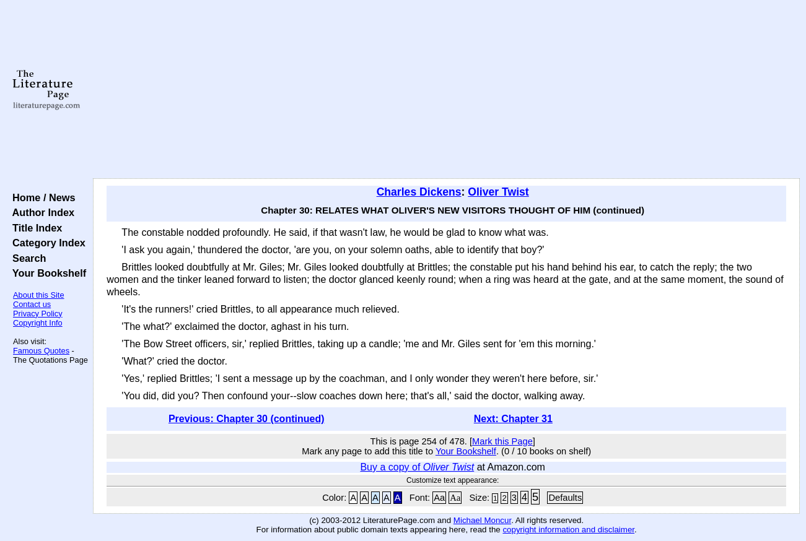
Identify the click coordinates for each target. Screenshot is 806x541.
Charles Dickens (419, 192)
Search (26, 258)
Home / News (41, 197)
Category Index (46, 242)
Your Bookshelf (46, 273)
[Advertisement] (446, 89)
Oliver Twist (498, 192)
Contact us (32, 304)
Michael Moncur (482, 520)
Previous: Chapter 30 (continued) (247, 418)
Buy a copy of (417, 467)
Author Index (40, 212)
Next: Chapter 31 (513, 418)
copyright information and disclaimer (568, 529)
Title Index (34, 227)
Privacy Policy (38, 313)
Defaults (565, 498)
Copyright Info (38, 322)
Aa (439, 498)
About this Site (38, 295)
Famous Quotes (41, 350)
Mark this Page (502, 441)
